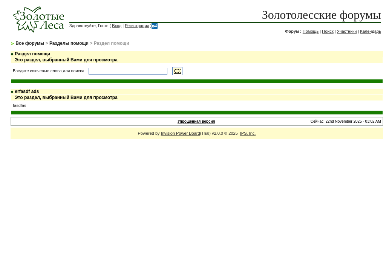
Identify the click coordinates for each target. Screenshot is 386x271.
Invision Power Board (180, 133)
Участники (347, 31)
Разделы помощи (69, 43)
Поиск (327, 31)
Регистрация (137, 25)
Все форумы (29, 43)
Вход (116, 25)
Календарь (370, 31)
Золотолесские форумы (321, 14)
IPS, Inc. (248, 133)
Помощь (311, 31)
